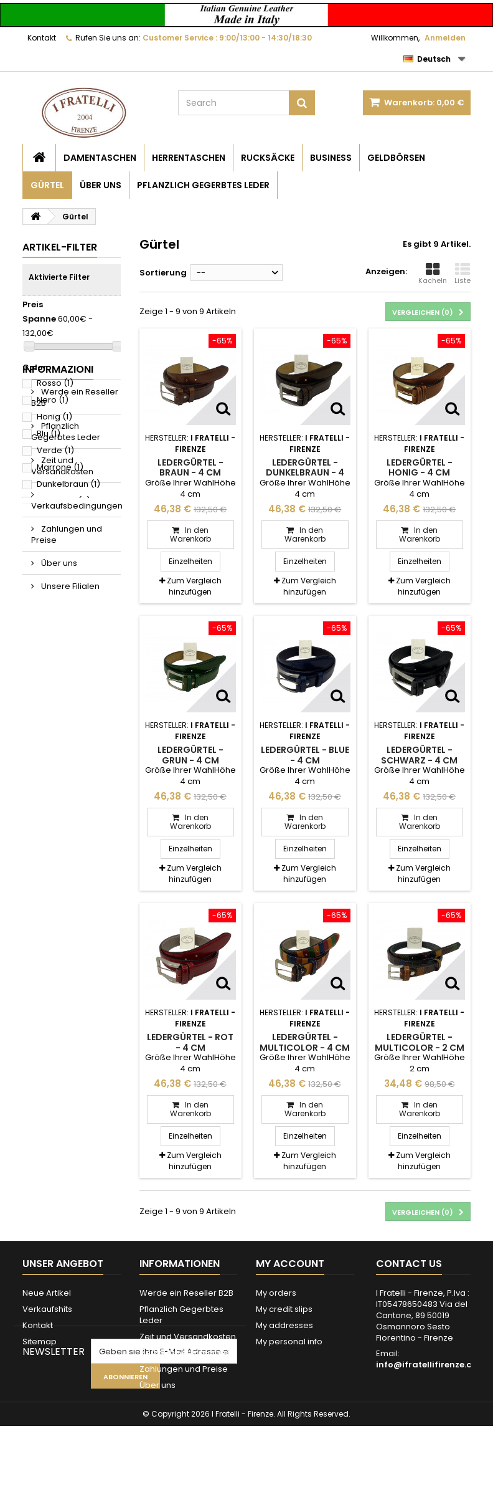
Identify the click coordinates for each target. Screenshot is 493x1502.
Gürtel (47, 185)
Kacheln (432, 273)
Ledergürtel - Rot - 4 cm (190, 1042)
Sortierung (163, 273)
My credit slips (284, 1309)
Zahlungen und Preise (66, 690)
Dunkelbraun (68, 484)
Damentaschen (99, 157)
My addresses (284, 1325)
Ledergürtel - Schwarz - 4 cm (419, 755)
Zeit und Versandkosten (62, 622)
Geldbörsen (396, 157)
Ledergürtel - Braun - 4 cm (190, 467)
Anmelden (445, 37)
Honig (54, 417)
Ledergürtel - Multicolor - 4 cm (305, 1042)
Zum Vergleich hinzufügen (194, 586)
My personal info (289, 1341)
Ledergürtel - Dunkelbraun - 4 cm (305, 472)
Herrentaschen (188, 157)
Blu (48, 433)
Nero (52, 400)
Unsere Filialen (69, 743)
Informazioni (57, 526)
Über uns (100, 185)
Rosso (55, 383)
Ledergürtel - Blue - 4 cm (305, 755)
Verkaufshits (47, 1309)
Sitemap (39, 1341)
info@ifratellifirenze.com (431, 1364)
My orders (276, 1293)
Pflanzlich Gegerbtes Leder (203, 185)
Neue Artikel (46, 1293)
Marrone (60, 467)
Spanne (39, 319)
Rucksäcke (267, 157)
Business (331, 157)
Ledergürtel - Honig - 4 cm (420, 467)
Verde (55, 450)
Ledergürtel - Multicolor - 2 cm (419, 1042)
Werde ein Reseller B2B (74, 553)
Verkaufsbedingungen (76, 662)
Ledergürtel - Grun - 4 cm (190, 755)
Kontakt (41, 37)
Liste (462, 273)
